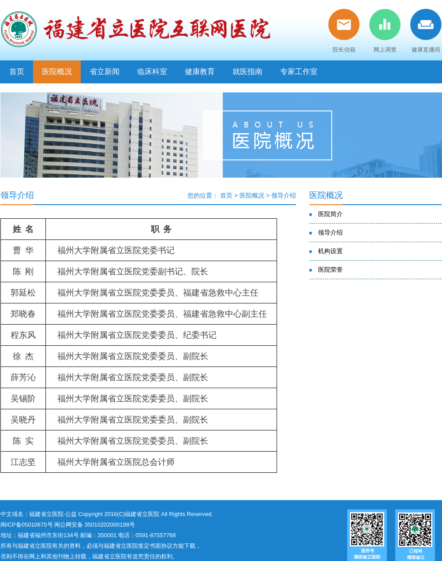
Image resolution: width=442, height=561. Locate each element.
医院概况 (57, 71)
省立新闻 (105, 71)
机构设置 (330, 250)
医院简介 (330, 213)
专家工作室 (299, 71)
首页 (16, 71)
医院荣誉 (330, 269)
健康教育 (200, 71)
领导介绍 (283, 195)
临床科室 (152, 71)
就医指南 (247, 71)
